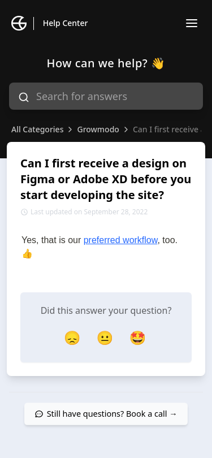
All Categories (37, 129)
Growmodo (98, 129)
